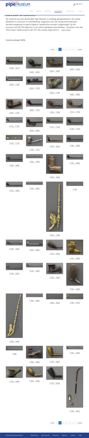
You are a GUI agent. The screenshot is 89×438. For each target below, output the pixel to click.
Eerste (52, 49)
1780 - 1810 (74, 299)
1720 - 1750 (74, 123)
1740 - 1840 (54, 271)
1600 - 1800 (74, 86)
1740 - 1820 (14, 245)
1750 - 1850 (54, 354)
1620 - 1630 (34, 65)
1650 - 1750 (14, 106)
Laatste (80, 49)
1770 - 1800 (74, 250)
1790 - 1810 (74, 389)
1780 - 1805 (54, 299)
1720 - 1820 (54, 141)
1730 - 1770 (14, 140)
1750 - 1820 (54, 247)
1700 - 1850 (54, 166)
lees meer (66, 30)
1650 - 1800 (34, 124)
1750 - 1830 (74, 276)
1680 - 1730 (34, 105)
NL (74, 4)
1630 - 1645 (74, 63)
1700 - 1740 (54, 106)
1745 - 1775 (34, 143)
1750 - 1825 (14, 269)
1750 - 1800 (74, 159)
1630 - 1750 (54, 85)
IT (82, 4)
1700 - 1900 (34, 354)
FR (80, 4)
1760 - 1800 (34, 245)
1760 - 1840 (34, 374)
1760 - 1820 (14, 318)
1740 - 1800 (74, 141)
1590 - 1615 (14, 63)
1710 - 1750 (54, 122)
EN (77, 4)
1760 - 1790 (54, 209)
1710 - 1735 (14, 122)
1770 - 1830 (54, 375)
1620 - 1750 (34, 83)
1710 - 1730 (74, 106)
